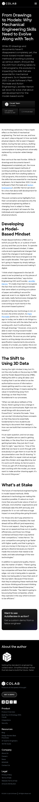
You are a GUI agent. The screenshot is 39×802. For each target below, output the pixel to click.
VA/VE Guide (6, 744)
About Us (5, 753)
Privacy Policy (7, 775)
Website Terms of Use (9, 781)
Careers (4, 756)
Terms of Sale (6, 778)
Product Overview (8, 712)
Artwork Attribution (9, 784)
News (4, 759)
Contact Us (6, 765)
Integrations (6, 720)
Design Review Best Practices (9, 737)
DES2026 (5, 762)
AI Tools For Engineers (9, 741)
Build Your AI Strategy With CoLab (11, 716)
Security (5, 723)
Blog (3, 733)
